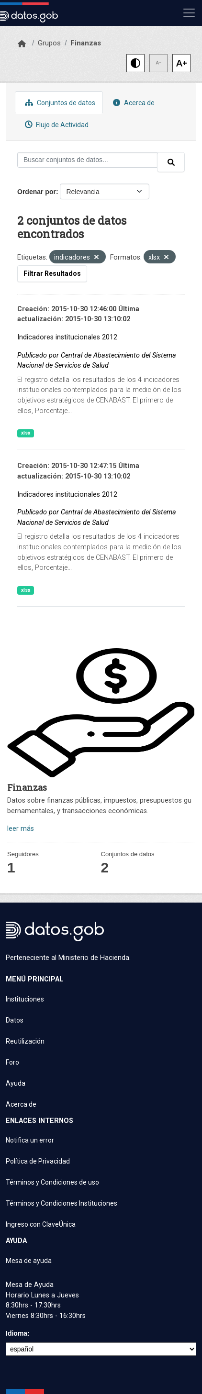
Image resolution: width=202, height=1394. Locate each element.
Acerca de (133, 103)
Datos (14, 1020)
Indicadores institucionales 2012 (67, 337)
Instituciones (25, 999)
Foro (12, 1062)
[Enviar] (171, 162)
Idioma (16, 1333)
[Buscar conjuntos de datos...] (87, 160)
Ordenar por (36, 192)
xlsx (25, 433)
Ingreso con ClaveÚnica (41, 1224)
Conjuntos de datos (58, 103)
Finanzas (85, 43)
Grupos (49, 43)
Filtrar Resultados (52, 273)
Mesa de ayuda (29, 1260)
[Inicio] (21, 44)
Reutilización (25, 1041)
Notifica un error (30, 1140)
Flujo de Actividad (55, 125)
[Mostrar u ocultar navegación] (189, 13)
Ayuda (15, 1083)
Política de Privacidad (38, 1161)
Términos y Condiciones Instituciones (61, 1203)
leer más (20, 829)
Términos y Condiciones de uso (52, 1182)
